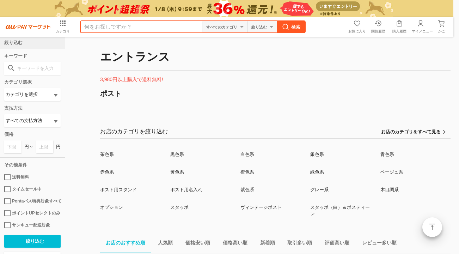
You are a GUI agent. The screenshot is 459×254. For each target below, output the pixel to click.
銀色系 (317, 154)
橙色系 (247, 172)
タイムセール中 (23, 189)
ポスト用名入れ (186, 189)
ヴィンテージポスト (261, 207)
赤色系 (107, 172)
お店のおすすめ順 (122, 244)
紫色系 (247, 189)
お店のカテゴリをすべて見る (411, 131)
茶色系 (107, 154)
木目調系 (389, 189)
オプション (111, 207)
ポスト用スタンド (118, 189)
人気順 (162, 244)
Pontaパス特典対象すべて (32, 201)
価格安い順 (195, 244)
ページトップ (432, 227)
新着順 (265, 244)
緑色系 (317, 172)
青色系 (387, 154)
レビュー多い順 (376, 244)
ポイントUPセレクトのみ (32, 213)
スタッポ (179, 207)
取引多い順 (297, 244)
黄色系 (177, 172)
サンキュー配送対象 (27, 225)
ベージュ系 (391, 172)
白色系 (247, 154)
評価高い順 (334, 244)
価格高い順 (232, 244)
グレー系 (319, 189)
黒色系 (177, 154)
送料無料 (16, 177)
